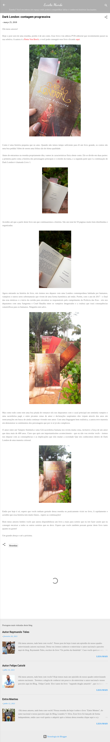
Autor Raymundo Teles (15, 631)
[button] (106, 17)
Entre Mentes (10, 699)
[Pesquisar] (106, 5)
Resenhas (13, 545)
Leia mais (102, 656)
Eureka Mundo (53, 5)
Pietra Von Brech (31, 39)
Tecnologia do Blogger (55, 736)
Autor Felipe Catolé (13, 665)
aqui (78, 39)
